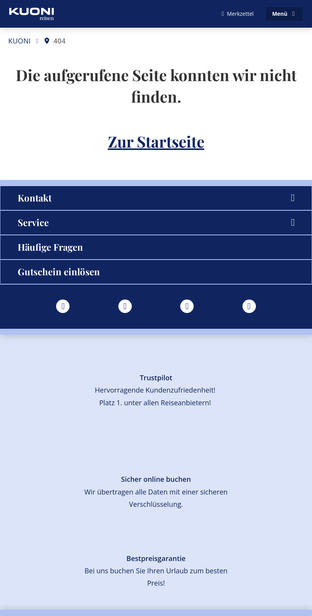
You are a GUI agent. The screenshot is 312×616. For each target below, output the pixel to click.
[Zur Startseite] (31, 14)
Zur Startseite (156, 141)
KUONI (19, 40)
